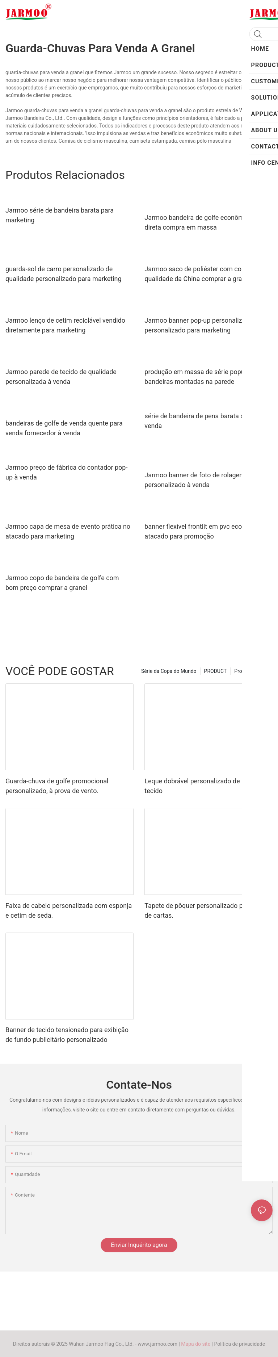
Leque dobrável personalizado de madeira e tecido (207, 786)
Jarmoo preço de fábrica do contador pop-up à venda (66, 472)
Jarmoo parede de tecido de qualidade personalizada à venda (61, 376)
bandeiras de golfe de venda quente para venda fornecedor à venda (64, 428)
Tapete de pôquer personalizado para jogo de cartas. (205, 910)
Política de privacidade (239, 1344)
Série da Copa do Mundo (169, 671)
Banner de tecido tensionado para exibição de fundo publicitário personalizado (67, 1034)
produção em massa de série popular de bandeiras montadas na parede (202, 376)
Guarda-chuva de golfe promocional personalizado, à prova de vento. (56, 786)
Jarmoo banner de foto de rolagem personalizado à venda (194, 480)
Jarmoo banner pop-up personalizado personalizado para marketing (198, 325)
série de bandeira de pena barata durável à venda (205, 421)
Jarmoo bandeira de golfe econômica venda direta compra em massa (207, 222)
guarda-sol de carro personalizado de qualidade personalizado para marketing (63, 273)
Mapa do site (195, 1344)
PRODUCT (215, 671)
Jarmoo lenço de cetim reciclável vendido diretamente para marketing (65, 325)
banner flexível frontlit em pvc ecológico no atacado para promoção (206, 531)
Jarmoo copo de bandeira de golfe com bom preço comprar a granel (62, 582)
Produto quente (251, 671)
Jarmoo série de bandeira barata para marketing (59, 215)
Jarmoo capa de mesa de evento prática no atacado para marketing (67, 531)
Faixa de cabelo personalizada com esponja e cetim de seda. (68, 910)
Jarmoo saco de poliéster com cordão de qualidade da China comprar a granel (203, 273)
